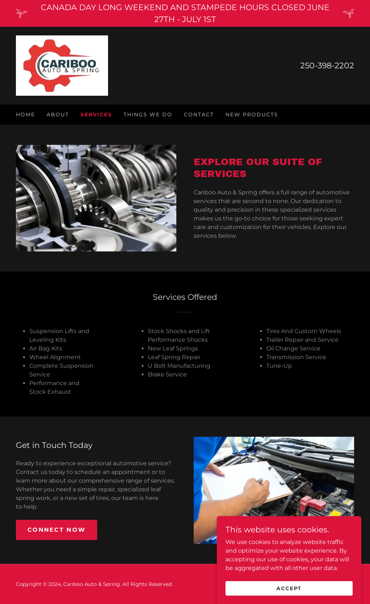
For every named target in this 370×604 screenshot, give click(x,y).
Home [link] (25, 114)
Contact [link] (199, 114)
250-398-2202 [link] (327, 65)
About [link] (58, 114)
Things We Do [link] (148, 114)
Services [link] (96, 114)
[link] (62, 65)
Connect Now (56, 529)
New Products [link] (251, 114)
